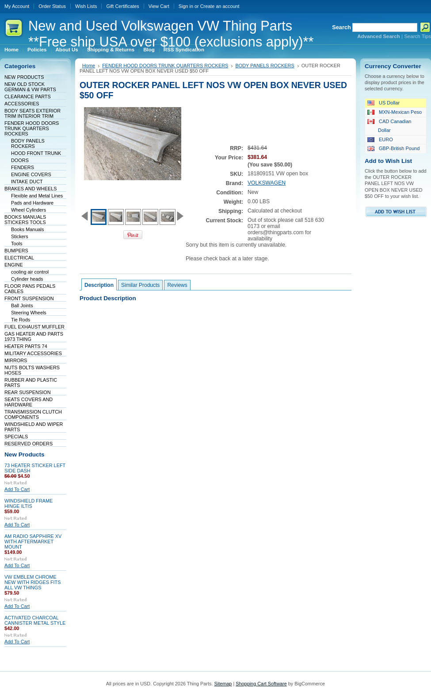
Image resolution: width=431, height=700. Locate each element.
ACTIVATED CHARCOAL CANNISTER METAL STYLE (34, 620)
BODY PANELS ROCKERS (28, 143)
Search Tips (417, 36)
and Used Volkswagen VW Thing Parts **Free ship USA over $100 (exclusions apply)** (170, 34)
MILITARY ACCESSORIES (33, 353)
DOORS (20, 160)
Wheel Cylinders (28, 210)
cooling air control (30, 272)
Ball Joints (22, 305)
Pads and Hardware (32, 202)
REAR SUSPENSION (27, 392)
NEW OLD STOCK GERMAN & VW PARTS (30, 86)
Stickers (19, 236)
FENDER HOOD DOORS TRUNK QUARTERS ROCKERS (31, 128)
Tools (16, 243)
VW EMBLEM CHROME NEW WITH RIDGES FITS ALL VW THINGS (32, 582)
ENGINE (13, 264)
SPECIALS (16, 436)
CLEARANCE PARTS (27, 96)
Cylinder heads (27, 279)
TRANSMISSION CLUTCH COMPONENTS (33, 414)
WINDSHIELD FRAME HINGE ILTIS (28, 503)
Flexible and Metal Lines (37, 195)
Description (99, 285)
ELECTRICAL (19, 257)
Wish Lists (86, 6)
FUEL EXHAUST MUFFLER (34, 326)
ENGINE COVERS (31, 174)
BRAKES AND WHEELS (30, 188)
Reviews (177, 285)
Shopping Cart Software (261, 683)
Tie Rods (20, 319)
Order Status (52, 6)
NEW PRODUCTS (24, 77)
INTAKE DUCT (27, 181)
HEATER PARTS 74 (25, 346)
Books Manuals (27, 229)
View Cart (159, 6)
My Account (16, 6)
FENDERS (22, 167)
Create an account (220, 6)
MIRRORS (15, 360)
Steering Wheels (28, 312)
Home (88, 65)
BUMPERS (16, 250)
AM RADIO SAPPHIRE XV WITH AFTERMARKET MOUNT (32, 541)
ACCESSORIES (21, 103)
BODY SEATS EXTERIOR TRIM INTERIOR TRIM (32, 113)
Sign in (186, 6)
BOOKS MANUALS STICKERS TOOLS (25, 219)
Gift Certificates (122, 6)
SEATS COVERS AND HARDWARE (28, 402)
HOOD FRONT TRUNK (36, 153)
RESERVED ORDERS (28, 443)
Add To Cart (17, 489)
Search (341, 27)
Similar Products (140, 285)
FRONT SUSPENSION (29, 298)
